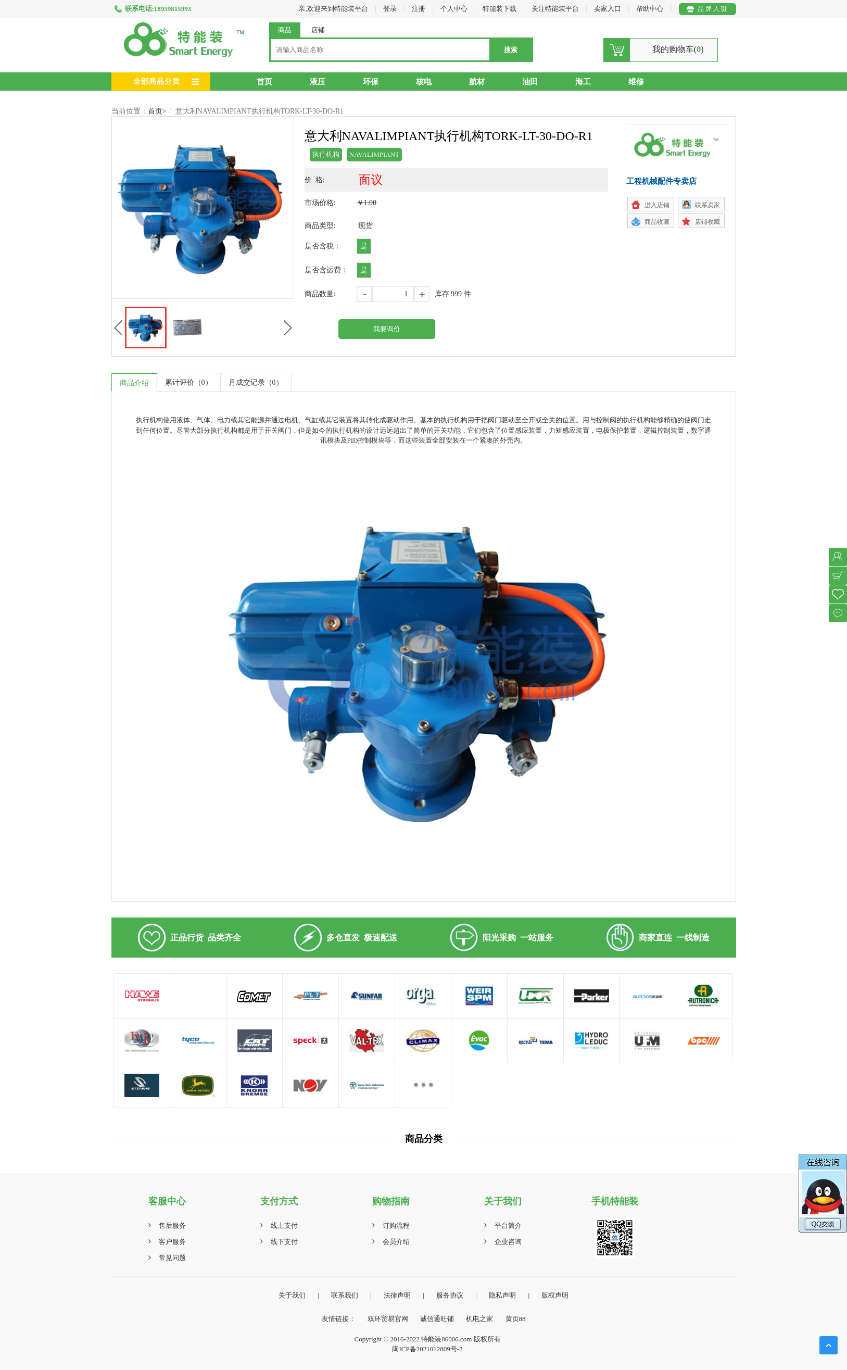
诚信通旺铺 (437, 1319)
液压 (317, 82)
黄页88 (515, 1319)
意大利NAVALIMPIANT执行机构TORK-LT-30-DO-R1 (259, 111)
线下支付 (284, 1242)
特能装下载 (500, 8)
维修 (636, 82)
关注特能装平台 (556, 8)
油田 (530, 82)
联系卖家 (707, 205)
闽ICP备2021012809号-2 (427, 1349)
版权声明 (554, 1295)
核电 (424, 82)
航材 (477, 82)
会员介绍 (396, 1242)
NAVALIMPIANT (374, 154)
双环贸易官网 (388, 1319)
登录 (390, 8)
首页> (157, 111)
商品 (285, 30)
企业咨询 (508, 1242)
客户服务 (172, 1242)
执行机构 (325, 154)
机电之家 (479, 1319)
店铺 (318, 30)
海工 (583, 82)
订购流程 (396, 1225)
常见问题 (172, 1258)
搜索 (510, 50)
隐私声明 (502, 1295)
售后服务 (172, 1225)
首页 (264, 82)
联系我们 (344, 1295)
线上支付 (284, 1225)
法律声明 (397, 1295)
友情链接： (339, 1319)
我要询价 (386, 329)
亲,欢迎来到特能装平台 (333, 8)
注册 (418, 8)
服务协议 (449, 1295)
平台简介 (508, 1225)
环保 (370, 82)
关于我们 (292, 1295)
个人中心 (453, 8)
